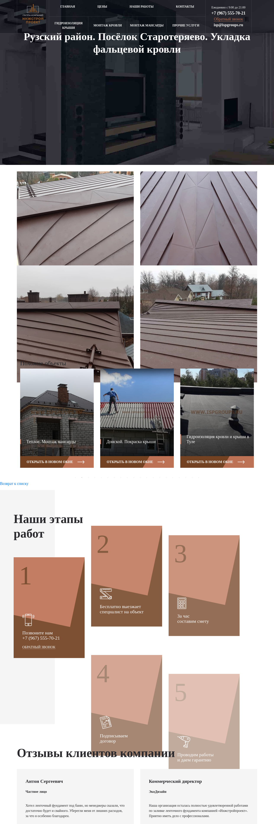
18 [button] (186, 477)
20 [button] (199, 477)
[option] (57, 421)
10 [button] (134, 477)
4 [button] (95, 477)
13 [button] (153, 477)
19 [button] (192, 477)
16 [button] (173, 477)
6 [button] (108, 477)
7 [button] (114, 477)
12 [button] (147, 477)
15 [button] (166, 477)
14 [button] (160, 477)
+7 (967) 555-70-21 (228, 13)
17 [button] (179, 477)
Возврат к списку (14, 483)
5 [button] (101, 477)
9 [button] (127, 477)
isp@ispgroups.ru (228, 25)
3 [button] (88, 477)
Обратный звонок (38, 728)
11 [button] (140, 477)
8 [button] (121, 477)
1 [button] (75, 477)
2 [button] (82, 477)
